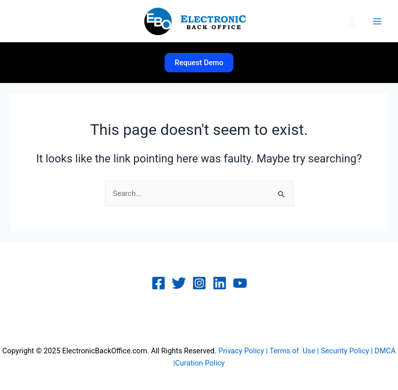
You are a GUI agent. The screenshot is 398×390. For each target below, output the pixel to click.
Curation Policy (200, 363)
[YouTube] (240, 283)
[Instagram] (199, 283)
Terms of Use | (295, 350)
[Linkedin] (220, 283)
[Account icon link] (351, 21)
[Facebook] (158, 283)
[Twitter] (179, 283)
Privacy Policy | (243, 350)
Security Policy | (348, 350)
